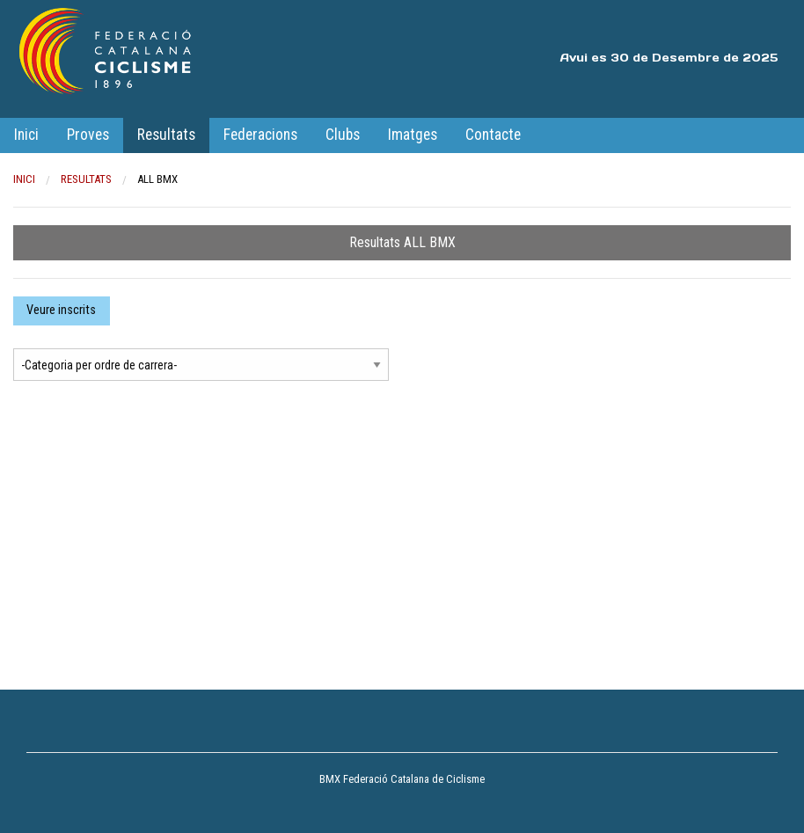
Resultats (166, 134)
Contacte (493, 134)
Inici (26, 134)
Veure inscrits (61, 310)
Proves (88, 134)
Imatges (412, 134)
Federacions (260, 134)
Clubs (342, 134)
